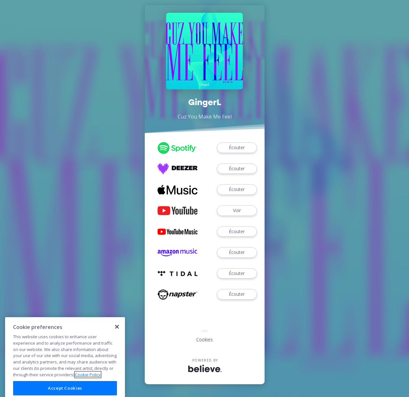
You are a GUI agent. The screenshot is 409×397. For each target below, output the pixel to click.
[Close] (117, 339)
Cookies (204, 339)
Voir (236, 211)
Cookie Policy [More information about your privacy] (88, 386)
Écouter (236, 148)
